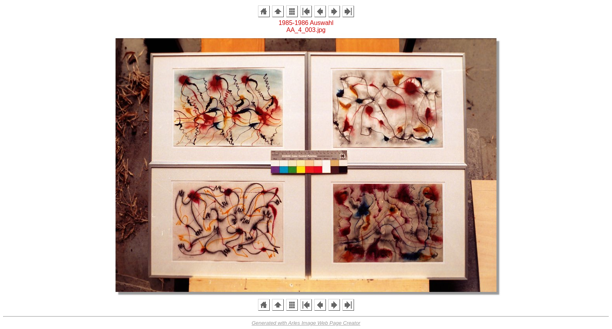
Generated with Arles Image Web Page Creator (306, 323)
